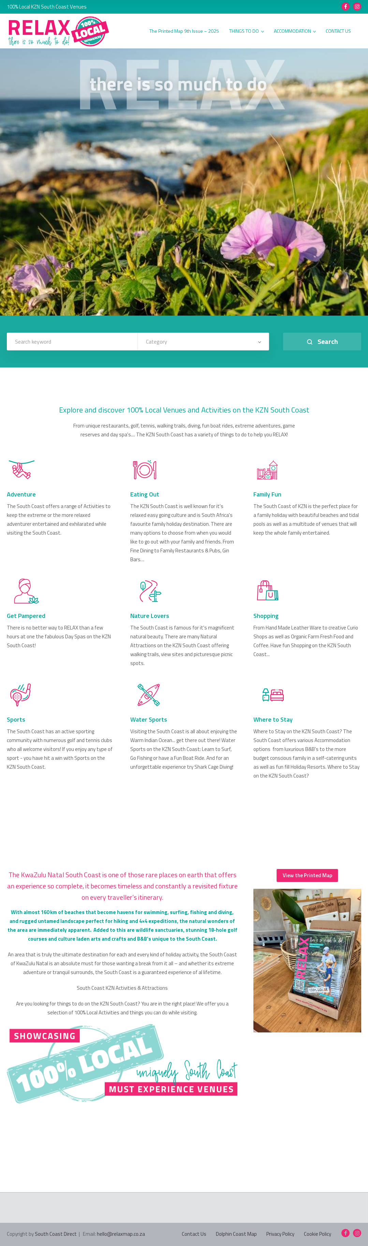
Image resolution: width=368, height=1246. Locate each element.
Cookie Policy (317, 1234)
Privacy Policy (280, 1234)
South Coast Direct (56, 1234)
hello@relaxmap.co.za (121, 1234)
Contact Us (194, 1234)
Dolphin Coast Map (236, 1234)
